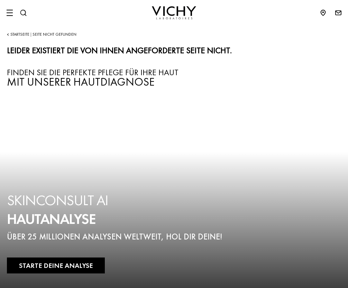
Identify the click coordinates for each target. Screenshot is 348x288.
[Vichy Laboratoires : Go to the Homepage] (174, 12)
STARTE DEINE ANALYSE (56, 265)
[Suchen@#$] (23, 13)
